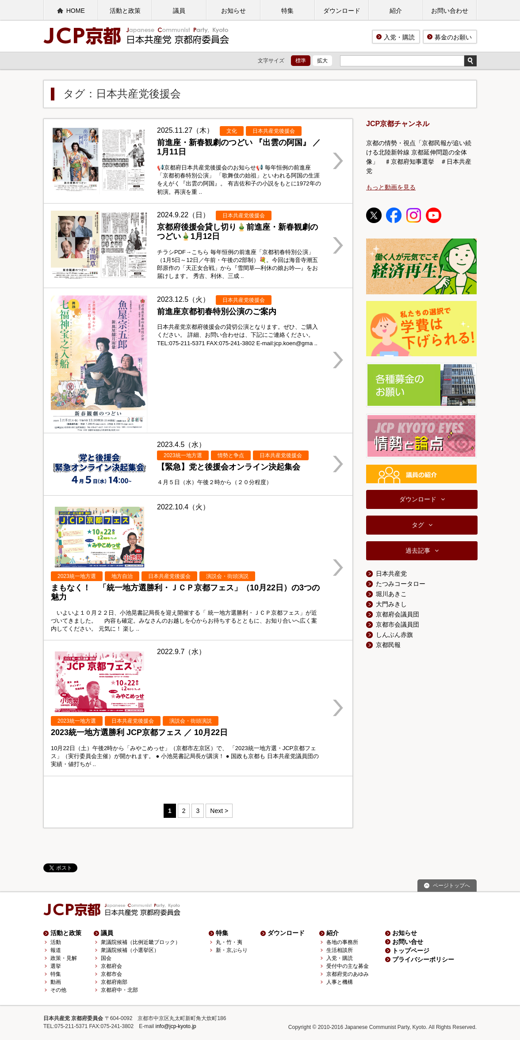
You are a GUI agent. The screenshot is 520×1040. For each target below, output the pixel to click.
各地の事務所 (342, 942)
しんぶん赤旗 (394, 634)
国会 (106, 958)
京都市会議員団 (397, 624)
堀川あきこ (391, 593)
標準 (300, 61)
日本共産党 (391, 573)
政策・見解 (63, 958)
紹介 (396, 10)
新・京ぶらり (232, 950)
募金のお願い (453, 37)
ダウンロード (341, 10)
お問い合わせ (449, 10)
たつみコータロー (400, 583)
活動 (55, 942)
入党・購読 (399, 37)
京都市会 (111, 974)
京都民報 (388, 644)
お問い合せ (407, 941)
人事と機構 (339, 982)
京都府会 (111, 966)
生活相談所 (339, 950)
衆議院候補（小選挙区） (130, 950)
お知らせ (233, 10)
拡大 (322, 61)
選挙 (55, 966)
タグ (418, 524)
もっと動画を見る (391, 187)
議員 (179, 10)
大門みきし (391, 604)
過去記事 (417, 550)
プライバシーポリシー (423, 959)
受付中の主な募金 (347, 966)
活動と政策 (125, 10)
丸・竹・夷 (229, 942)
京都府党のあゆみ (347, 974)
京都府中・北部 (119, 990)
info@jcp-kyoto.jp (176, 1026)
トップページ (410, 950)
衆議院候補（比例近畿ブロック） (140, 942)
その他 (58, 990)
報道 (55, 950)
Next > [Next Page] (219, 810)
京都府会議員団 (397, 614)
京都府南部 (114, 982)
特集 (287, 10)
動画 (55, 982)
